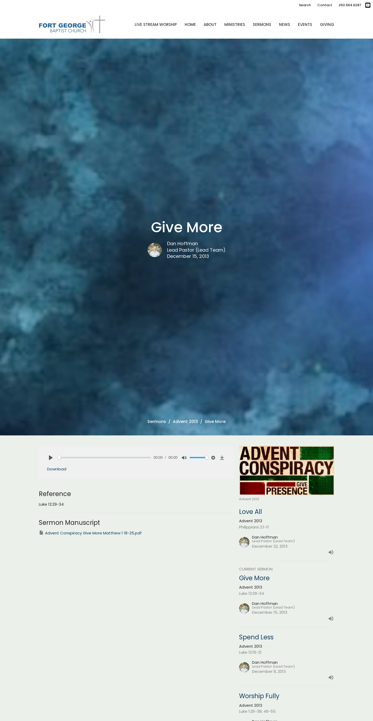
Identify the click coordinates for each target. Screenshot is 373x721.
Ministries (234, 24)
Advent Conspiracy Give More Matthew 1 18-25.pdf (90, 533)
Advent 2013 (185, 422)
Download (56, 469)
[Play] (51, 458)
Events (305, 24)
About (210, 24)
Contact (324, 5)
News (284, 24)
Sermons (262, 24)
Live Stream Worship (156, 24)
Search (305, 5)
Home (190, 24)
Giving (327, 24)
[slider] (104, 457)
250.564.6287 (350, 5)
